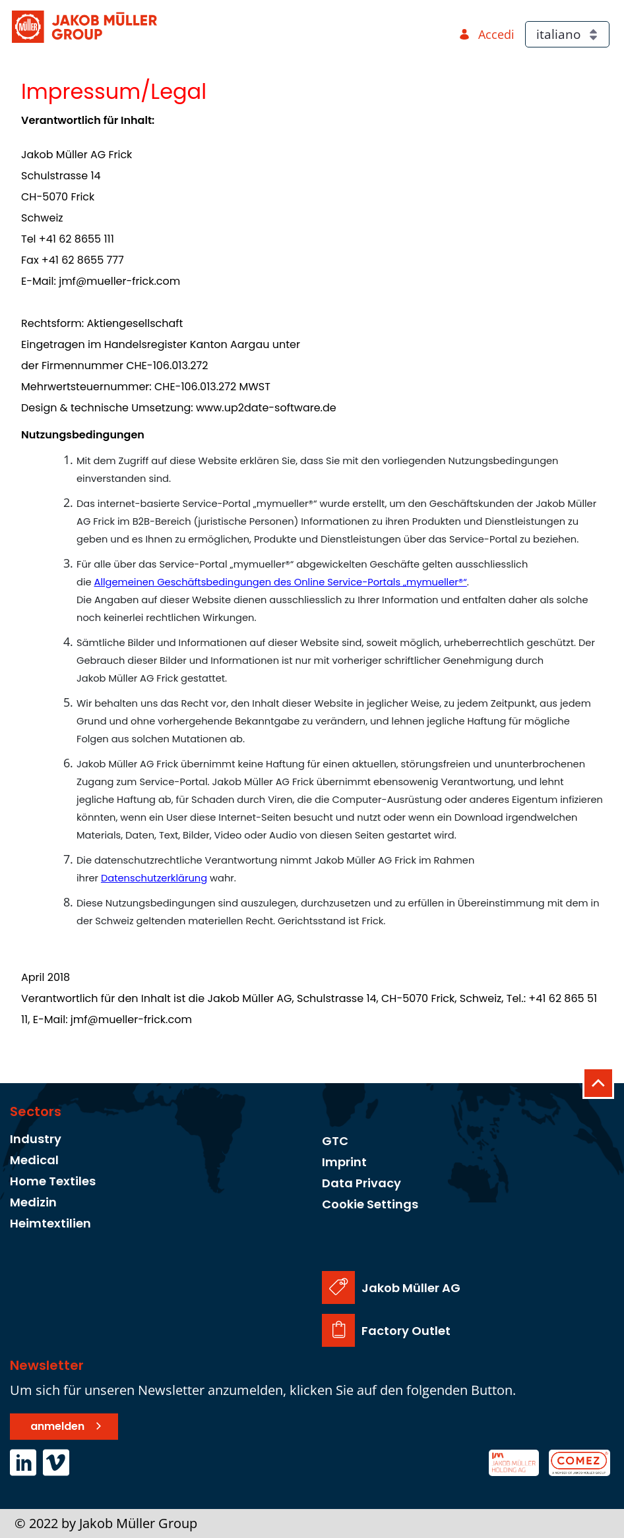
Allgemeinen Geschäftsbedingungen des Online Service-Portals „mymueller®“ (280, 582)
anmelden (57, 1426)
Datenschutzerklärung (154, 878)
